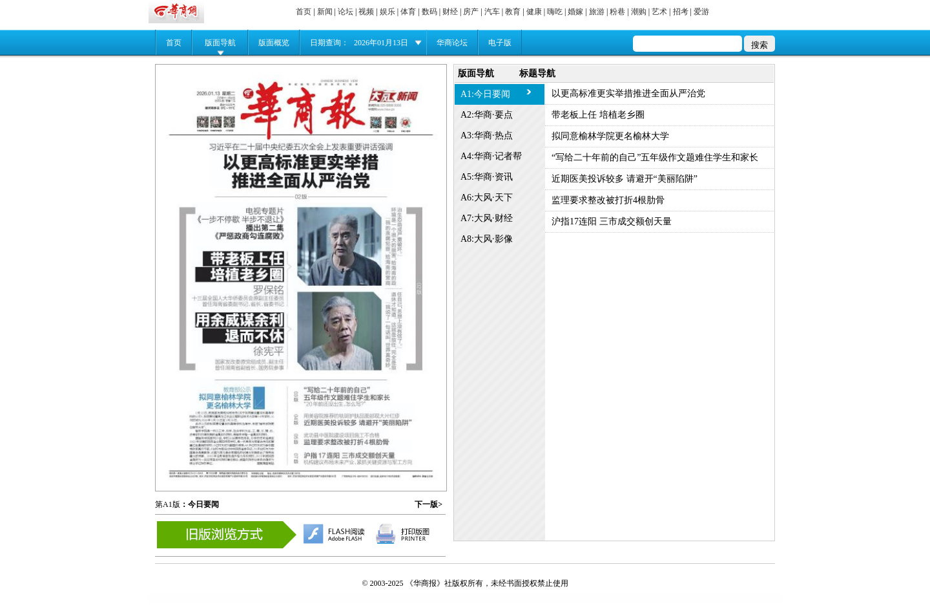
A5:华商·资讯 (486, 177)
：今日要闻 (199, 504)
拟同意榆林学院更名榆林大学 (610, 136)
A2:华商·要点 (486, 115)
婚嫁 (575, 11)
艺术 (659, 11)
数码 (429, 11)
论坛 (345, 11)
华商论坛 (452, 42)
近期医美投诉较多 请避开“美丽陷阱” (625, 179)
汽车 (492, 11)
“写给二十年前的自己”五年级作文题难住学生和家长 (655, 157)
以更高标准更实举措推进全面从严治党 (628, 93)
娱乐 (387, 11)
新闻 (325, 11)
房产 (471, 11)
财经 (450, 11)
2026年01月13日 (381, 42)
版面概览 (273, 42)
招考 (680, 11)
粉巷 (617, 11)
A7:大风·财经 (486, 218)
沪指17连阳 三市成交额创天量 (612, 221)
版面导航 (220, 42)
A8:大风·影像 (486, 239)
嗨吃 (555, 11)
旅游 (596, 11)
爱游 (701, 11)
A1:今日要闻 (485, 94)
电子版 (500, 42)
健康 (534, 11)
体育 (408, 11)
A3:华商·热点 (486, 135)
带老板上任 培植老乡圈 (598, 115)
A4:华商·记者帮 (491, 156)
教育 (513, 11)
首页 (303, 11)
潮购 (638, 11)
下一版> (428, 504)
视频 (366, 11)
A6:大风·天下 (486, 197)
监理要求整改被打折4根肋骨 (608, 200)
